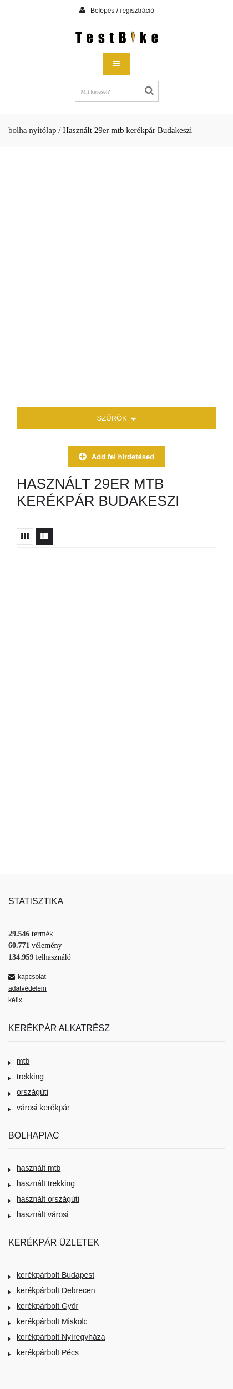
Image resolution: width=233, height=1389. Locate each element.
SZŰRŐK (116, 419)
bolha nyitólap (32, 130)
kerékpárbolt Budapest (51, 1274)
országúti (28, 1092)
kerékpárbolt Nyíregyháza (56, 1336)
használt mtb (34, 1168)
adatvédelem (27, 988)
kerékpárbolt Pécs (43, 1352)
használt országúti (43, 1199)
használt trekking (41, 1183)
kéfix (15, 1000)
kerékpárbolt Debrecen (51, 1290)
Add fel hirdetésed (116, 457)
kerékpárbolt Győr (43, 1305)
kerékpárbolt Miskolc (48, 1321)
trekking (26, 1076)
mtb (18, 1061)
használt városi (38, 1214)
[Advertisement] (116, 277)
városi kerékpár (39, 1107)
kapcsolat (27, 977)
